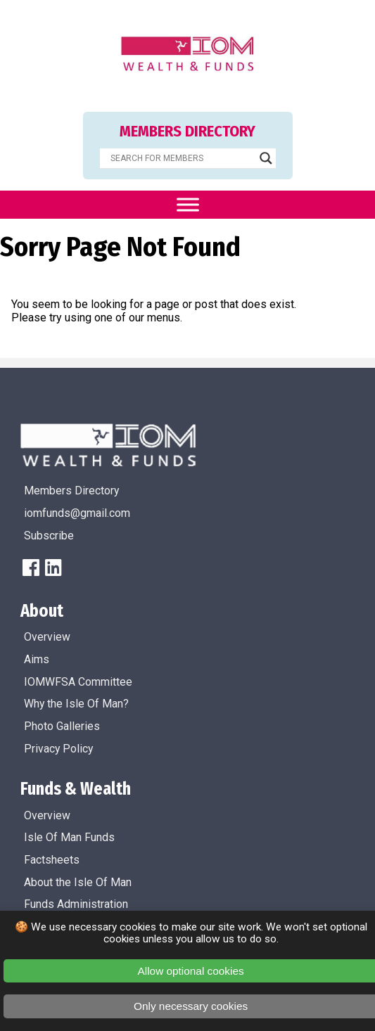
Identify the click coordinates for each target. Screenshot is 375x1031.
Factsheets (52, 859)
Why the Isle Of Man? (76, 703)
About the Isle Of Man (78, 882)
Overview (47, 636)
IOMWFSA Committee (78, 682)
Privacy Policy (58, 748)
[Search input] (181, 158)
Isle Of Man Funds (69, 837)
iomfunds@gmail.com (77, 513)
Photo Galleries (62, 726)
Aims (36, 659)
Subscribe (49, 535)
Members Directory (71, 490)
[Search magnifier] (266, 158)
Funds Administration (76, 904)
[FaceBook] (31, 567)
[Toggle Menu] (188, 204)
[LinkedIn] (53, 567)
